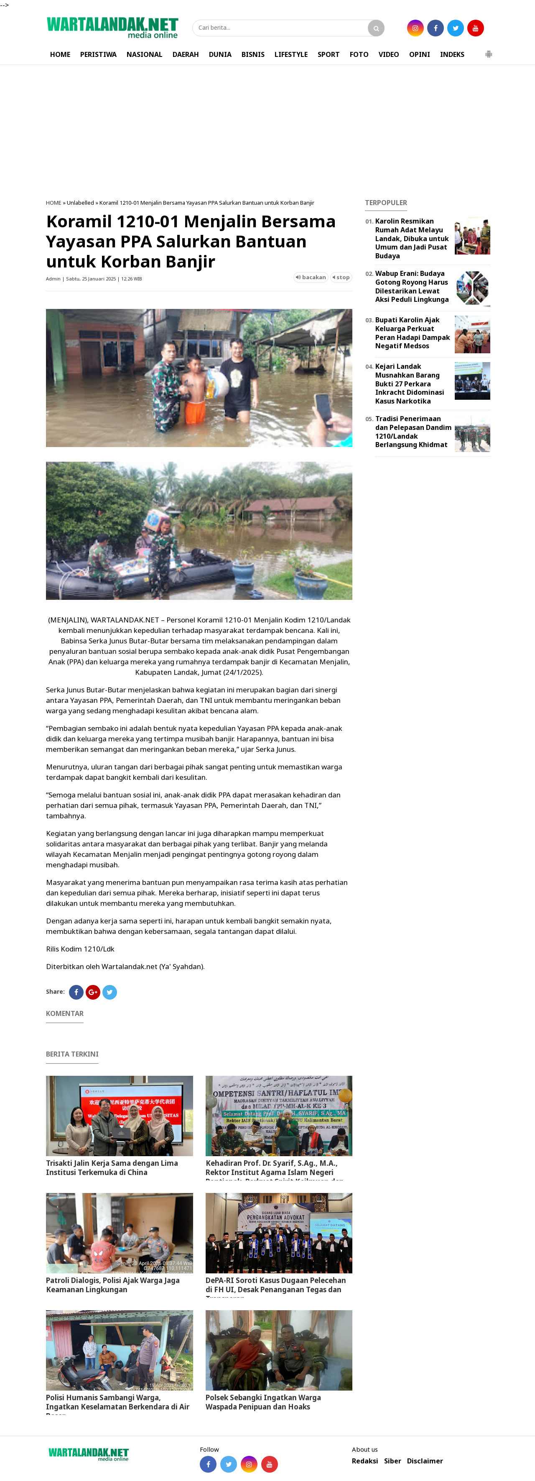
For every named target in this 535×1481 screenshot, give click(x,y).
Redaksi (365, 1461)
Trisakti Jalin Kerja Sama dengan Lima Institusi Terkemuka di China (112, 1167)
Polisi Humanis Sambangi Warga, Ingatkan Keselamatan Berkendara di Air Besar (117, 1407)
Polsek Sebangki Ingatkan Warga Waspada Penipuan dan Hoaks (263, 1402)
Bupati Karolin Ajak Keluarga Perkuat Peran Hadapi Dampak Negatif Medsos (412, 332)
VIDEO (389, 54)
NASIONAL (145, 54)
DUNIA (220, 54)
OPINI (419, 54)
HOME (60, 54)
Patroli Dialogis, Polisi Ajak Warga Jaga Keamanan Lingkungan (113, 1284)
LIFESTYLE (291, 54)
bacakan (311, 277)
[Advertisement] (267, 131)
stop (341, 277)
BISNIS (253, 54)
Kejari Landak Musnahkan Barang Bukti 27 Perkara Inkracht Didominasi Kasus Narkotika (409, 384)
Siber (392, 1461)
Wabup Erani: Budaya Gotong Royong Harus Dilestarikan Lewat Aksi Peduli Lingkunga (412, 286)
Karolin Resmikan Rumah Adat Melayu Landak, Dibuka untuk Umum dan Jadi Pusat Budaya (412, 238)
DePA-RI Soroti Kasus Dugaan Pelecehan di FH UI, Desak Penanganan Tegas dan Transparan (276, 1289)
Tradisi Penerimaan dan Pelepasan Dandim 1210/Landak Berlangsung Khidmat (413, 431)
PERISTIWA (98, 54)
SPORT (329, 54)
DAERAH (186, 54)
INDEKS (452, 54)
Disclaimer (425, 1461)
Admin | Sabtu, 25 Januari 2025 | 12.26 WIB (94, 278)
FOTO (359, 54)
